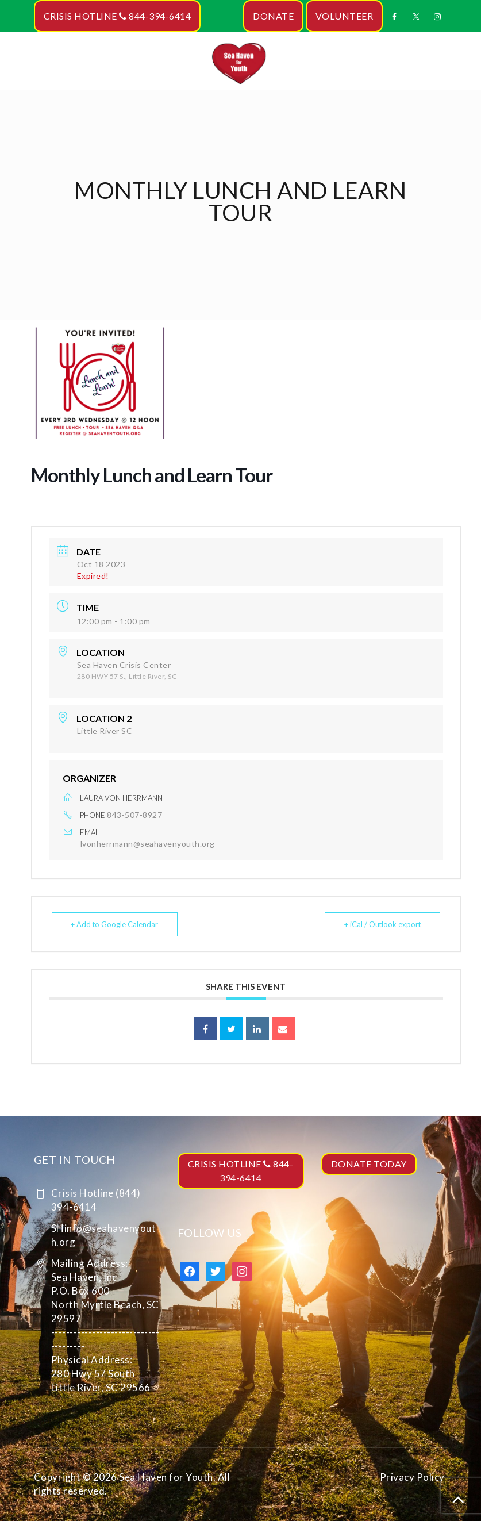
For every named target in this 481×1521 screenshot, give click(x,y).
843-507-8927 (134, 815)
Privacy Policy (412, 1477)
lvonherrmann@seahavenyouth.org (147, 843)
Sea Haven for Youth (166, 1477)
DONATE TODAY (369, 1163)
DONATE (273, 15)
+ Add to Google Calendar (116, 924)
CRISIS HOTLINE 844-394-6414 (117, 15)
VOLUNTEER (344, 15)
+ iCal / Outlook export (381, 924)
